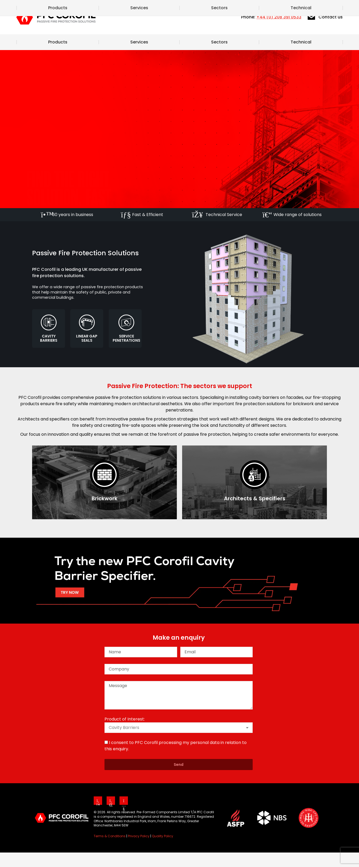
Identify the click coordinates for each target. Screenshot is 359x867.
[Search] (320, 7)
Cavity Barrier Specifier (234, 7)
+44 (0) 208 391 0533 (278, 31)
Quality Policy (162, 850)
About (164, 7)
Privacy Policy (138, 850)
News (190, 7)
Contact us (325, 31)
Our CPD (281, 7)
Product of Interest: (124, 734)
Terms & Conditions (110, 850)
